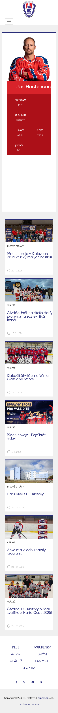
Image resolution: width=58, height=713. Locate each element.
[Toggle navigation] (9, 21)
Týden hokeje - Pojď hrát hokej (26, 436)
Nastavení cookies (29, 704)
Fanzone (42, 661)
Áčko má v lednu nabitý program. (26, 551)
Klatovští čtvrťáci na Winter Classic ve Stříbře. (28, 377)
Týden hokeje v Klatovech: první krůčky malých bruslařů (30, 255)
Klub (15, 647)
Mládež (16, 661)
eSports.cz (43, 697)
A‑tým (15, 654)
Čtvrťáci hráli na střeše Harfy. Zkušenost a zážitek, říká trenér (30, 316)
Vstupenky (42, 647)
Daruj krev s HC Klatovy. (25, 493)
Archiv (29, 668)
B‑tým (42, 654)
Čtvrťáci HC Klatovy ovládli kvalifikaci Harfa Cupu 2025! (29, 610)
